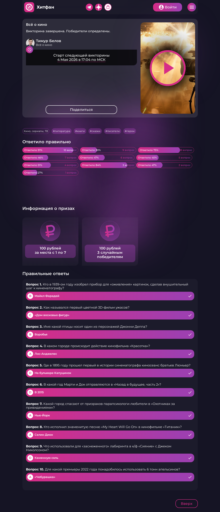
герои (131, 131)
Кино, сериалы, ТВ (36, 131)
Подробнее (81, 57)
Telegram (89, 7)
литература (62, 131)
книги (81, 131)
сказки (96, 131)
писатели (113, 131)
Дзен (98, 7)
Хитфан (45, 7)
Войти (171, 7)
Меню (191, 7)
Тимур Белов (48, 41)
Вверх (186, 503)
